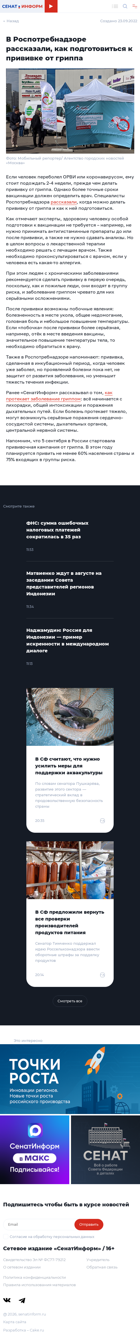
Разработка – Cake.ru (23, 1330)
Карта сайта (14, 1321)
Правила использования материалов (39, 1284)
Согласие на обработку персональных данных (52, 1237)
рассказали (64, 202)
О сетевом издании (22, 1267)
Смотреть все (70, 1001)
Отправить (88, 1224)
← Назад (11, 21)
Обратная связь (101, 1267)
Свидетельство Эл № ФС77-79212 (34, 1259)
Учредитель (97, 1259)
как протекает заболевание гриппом (59, 396)
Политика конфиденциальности (34, 1277)
